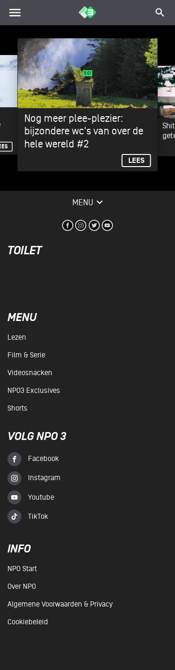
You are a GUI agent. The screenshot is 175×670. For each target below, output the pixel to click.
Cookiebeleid (27, 622)
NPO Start (22, 569)
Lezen (16, 337)
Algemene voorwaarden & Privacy (59, 604)
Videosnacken (29, 373)
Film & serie (26, 355)
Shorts (17, 408)
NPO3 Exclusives (33, 390)
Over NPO (21, 586)
